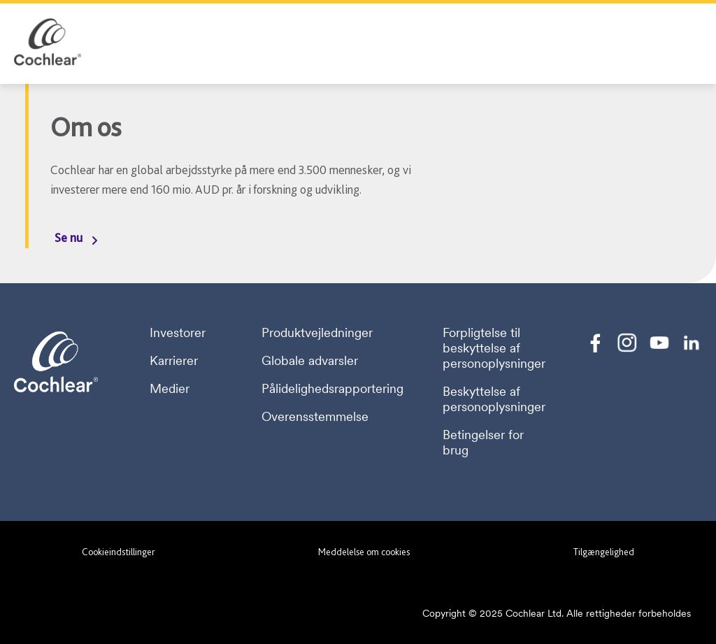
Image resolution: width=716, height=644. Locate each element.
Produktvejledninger (317, 333)
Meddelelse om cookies (364, 551)
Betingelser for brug (483, 442)
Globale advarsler (310, 360)
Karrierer (174, 360)
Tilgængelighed (603, 551)
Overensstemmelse (315, 416)
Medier (169, 388)
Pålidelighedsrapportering (332, 388)
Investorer (178, 333)
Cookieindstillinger (118, 551)
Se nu (69, 237)
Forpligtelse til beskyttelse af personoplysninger (494, 348)
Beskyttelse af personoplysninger (494, 399)
